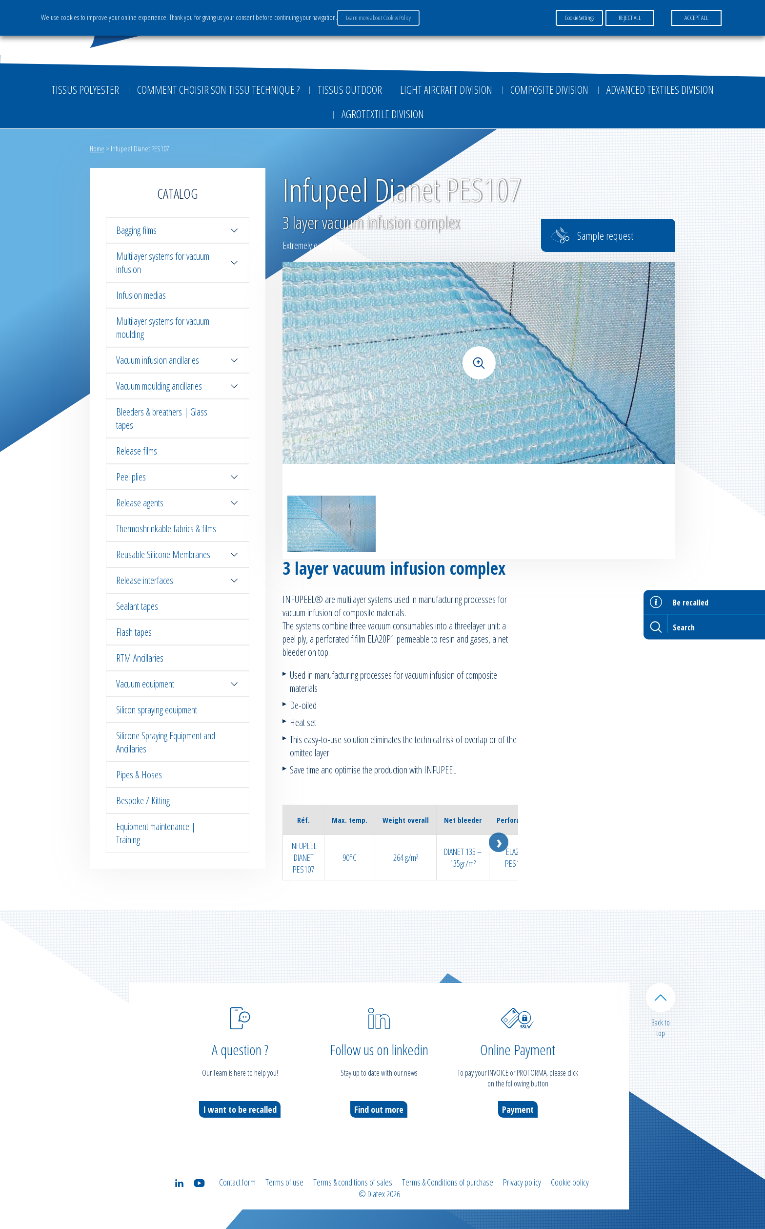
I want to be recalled (240, 1109)
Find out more (378, 1109)
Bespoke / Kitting (143, 800)
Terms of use (284, 1182)
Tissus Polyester (85, 89)
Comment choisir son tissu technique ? (218, 89)
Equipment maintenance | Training (156, 833)
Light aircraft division (446, 89)
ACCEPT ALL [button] (696, 17)
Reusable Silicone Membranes (177, 554)
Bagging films (177, 230)
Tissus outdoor (350, 89)
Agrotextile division (383, 113)
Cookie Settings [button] (579, 17)
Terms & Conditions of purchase (447, 1182)
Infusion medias (141, 295)
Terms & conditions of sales (352, 1182)
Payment (518, 1109)
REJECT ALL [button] (630, 17)
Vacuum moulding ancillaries (177, 386)
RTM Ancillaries (139, 658)
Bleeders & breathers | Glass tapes (161, 418)
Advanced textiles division (660, 89)
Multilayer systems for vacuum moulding (162, 327)
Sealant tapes (137, 606)
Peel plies (177, 476)
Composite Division (549, 89)
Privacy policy (522, 1182)
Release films (136, 451)
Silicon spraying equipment (156, 709)
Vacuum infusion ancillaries (177, 360)
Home (97, 148)
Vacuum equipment (177, 683)
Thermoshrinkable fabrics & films (166, 528)
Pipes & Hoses (139, 774)
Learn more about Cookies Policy (378, 17)
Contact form (237, 1182)
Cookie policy (570, 1182)
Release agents (177, 502)
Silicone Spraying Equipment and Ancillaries (165, 742)
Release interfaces (177, 580)
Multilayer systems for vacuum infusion (177, 263)
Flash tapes (134, 632)
